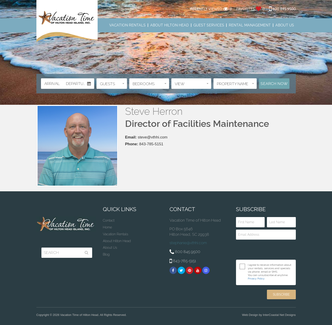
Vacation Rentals (127, 25)
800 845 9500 (282, 9)
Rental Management (250, 25)
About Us (284, 25)
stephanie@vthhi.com (188, 243)
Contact (108, 220)
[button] (111, 83)
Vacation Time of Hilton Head (67, 21)
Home (107, 227)
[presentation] (266, 249)
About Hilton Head (169, 25)
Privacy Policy (256, 278)
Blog (106, 254)
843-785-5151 (183, 261)
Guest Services (208, 25)
